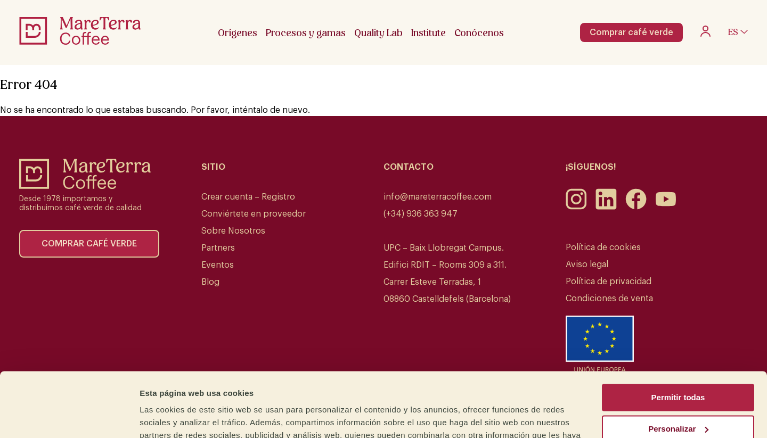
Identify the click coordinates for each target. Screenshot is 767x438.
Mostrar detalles (171, 417)
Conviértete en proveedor (253, 214)
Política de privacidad (608, 281)
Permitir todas (678, 337)
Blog (210, 282)
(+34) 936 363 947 (421, 214)
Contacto (409, 167)
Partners (218, 248)
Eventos (217, 265)
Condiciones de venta (609, 298)
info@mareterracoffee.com (438, 197)
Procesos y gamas (306, 33)
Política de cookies (603, 247)
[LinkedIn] (606, 207)
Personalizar (678, 368)
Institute (428, 33)
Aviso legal (587, 264)
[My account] (705, 34)
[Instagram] (576, 207)
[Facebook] (636, 207)
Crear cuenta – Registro (248, 197)
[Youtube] (665, 207)
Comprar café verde (631, 32)
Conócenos (479, 33)
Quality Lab (378, 33)
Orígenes (237, 33)
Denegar (678, 399)
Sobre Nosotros (233, 231)
